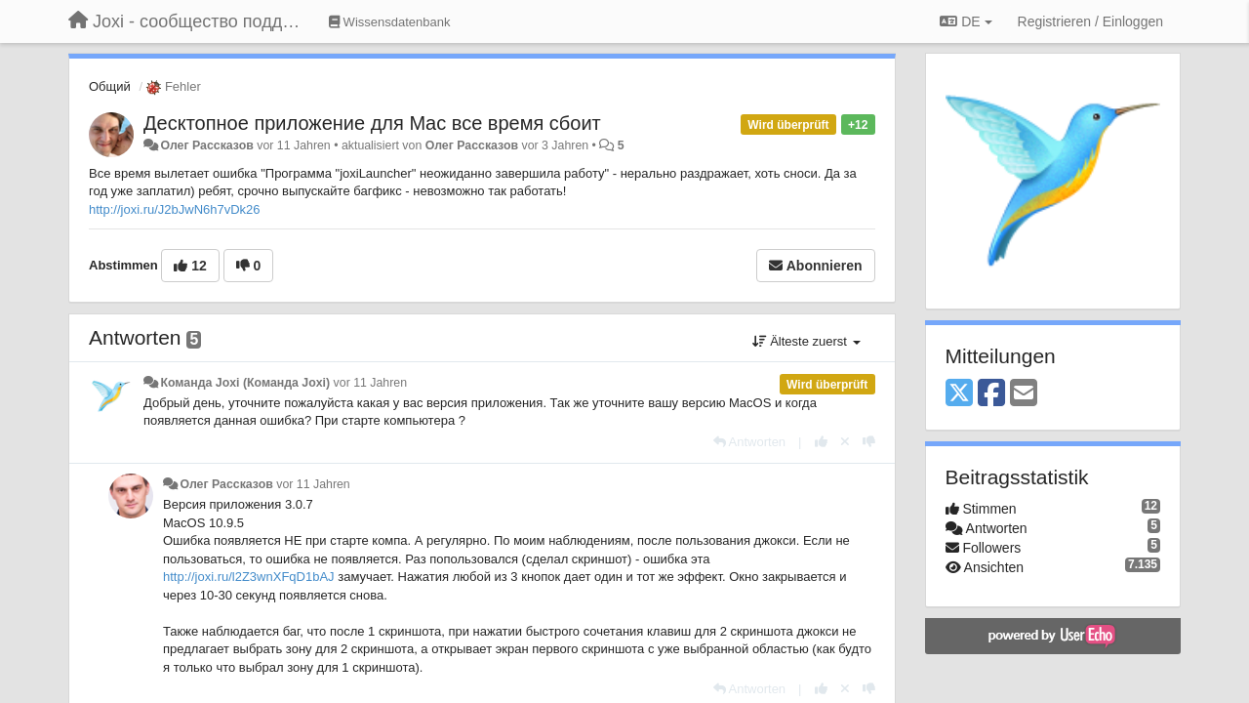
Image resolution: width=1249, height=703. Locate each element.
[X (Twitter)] (959, 394)
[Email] (1023, 394)
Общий (110, 86)
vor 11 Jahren (370, 383)
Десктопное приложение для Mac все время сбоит (372, 123)
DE (965, 21)
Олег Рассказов (206, 145)
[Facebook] (991, 394)
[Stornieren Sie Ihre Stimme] (845, 441)
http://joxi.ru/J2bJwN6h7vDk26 (175, 209)
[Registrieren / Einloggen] (1090, 21)
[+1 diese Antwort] (821, 441)
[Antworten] (749, 441)
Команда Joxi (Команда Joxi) (245, 383)
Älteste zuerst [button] (806, 341)
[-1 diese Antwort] (869, 441)
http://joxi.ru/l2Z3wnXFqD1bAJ (249, 576)
